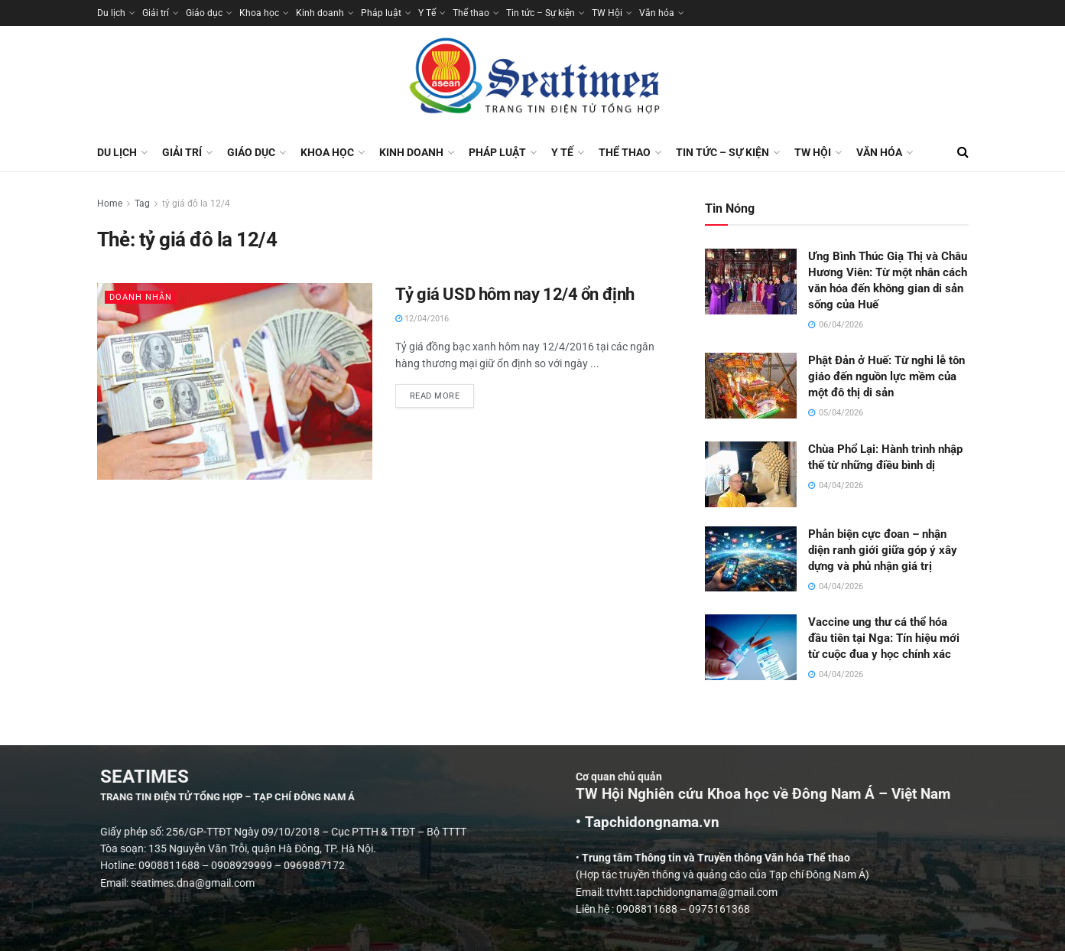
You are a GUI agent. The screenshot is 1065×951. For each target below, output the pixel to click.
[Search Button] (963, 152)
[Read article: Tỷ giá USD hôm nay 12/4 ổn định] (234, 381)
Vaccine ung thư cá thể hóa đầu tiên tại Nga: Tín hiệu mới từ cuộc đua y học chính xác (883, 638)
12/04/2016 (422, 319)
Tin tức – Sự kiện (540, 13)
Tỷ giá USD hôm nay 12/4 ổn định (515, 294)
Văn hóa (656, 13)
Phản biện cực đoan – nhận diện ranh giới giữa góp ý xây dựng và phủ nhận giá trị (882, 550)
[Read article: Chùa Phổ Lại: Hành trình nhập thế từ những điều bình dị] (751, 474)
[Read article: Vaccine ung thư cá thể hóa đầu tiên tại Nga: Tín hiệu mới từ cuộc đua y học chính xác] (751, 647)
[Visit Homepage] (533, 79)
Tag (142, 203)
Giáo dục (204, 13)
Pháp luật (381, 13)
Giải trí (155, 13)
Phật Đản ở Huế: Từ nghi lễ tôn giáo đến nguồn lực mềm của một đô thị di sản (886, 376)
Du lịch (111, 13)
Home (109, 203)
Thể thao (471, 13)
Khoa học (259, 13)
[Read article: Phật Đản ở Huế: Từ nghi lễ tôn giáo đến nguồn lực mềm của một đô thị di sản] (751, 386)
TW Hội (607, 13)
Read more (442, 392)
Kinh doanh (320, 13)
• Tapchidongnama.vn (822, 822)
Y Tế (427, 13)
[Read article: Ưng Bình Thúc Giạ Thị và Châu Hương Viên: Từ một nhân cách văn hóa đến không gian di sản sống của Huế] (751, 281)
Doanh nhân (140, 297)
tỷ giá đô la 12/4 (196, 203)
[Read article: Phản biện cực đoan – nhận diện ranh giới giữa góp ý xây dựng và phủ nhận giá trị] (751, 559)
